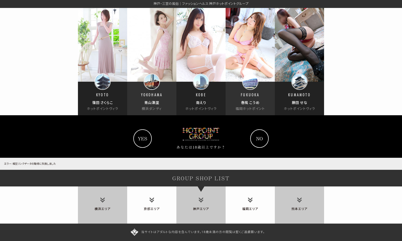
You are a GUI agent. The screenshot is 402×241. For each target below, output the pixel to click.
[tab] (102, 205)
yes (142, 138)
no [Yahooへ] (259, 138)
